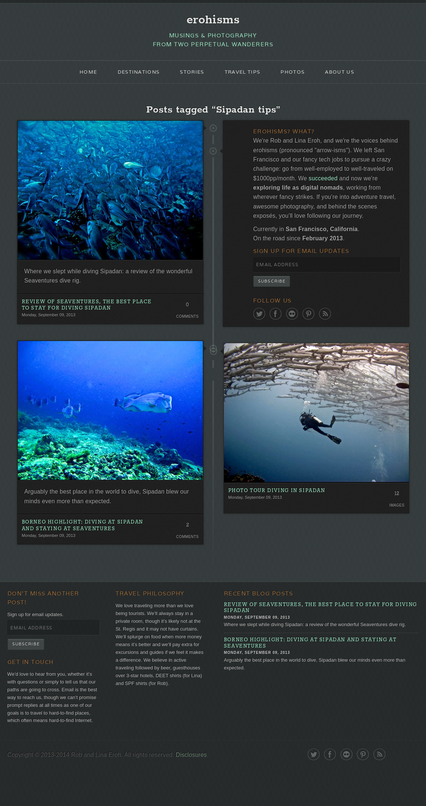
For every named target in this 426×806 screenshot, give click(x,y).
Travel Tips (244, 76)
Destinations (134, 76)
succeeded (384, 189)
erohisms (213, 21)
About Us (346, 76)
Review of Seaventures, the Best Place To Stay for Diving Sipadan (81, 315)
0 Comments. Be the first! (186, 316)
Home (80, 76)
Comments (186, 326)
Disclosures (204, 792)
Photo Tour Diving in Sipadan (281, 522)
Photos (296, 76)
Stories (190, 76)
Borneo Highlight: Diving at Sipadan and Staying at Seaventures (88, 541)
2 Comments (186, 541)
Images (396, 536)
